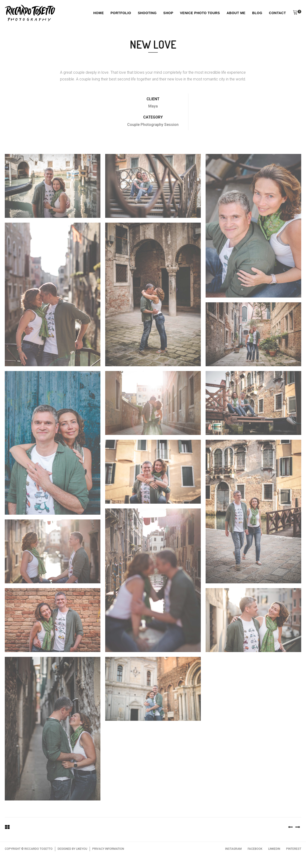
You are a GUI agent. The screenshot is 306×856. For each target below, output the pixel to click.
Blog (257, 13)
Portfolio (120, 13)
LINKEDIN (274, 848)
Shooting (147, 13)
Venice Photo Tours (200, 13)
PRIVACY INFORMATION (108, 848)
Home (98, 13)
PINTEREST (293, 848)
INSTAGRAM (233, 848)
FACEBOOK (255, 848)
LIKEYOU (81, 848)
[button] (295, 13)
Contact (277, 13)
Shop (168, 13)
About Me (236, 13)
